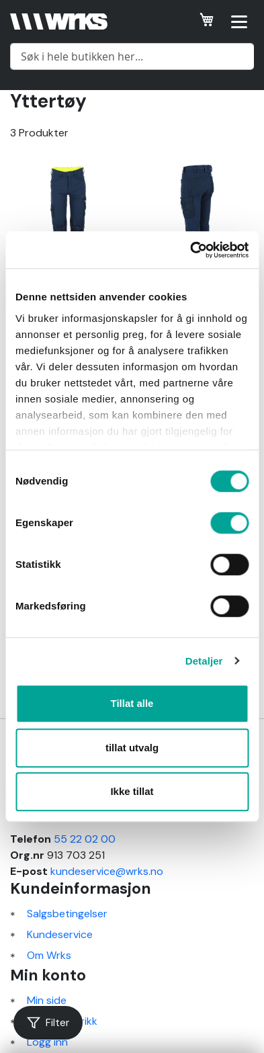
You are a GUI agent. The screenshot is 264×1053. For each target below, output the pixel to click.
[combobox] (132, 56)
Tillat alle (132, 703)
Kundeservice (60, 934)
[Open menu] (239, 21)
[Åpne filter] (48, 1023)
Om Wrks (49, 955)
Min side (47, 1000)
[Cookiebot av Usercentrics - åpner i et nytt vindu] (190, 250)
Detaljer (204, 661)
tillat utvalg (132, 747)
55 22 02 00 (85, 839)
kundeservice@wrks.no (106, 871)
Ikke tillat (131, 791)
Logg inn (47, 1042)
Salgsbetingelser (67, 914)
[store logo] (58, 21)
